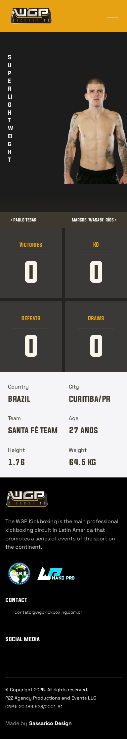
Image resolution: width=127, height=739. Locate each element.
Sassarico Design (50, 723)
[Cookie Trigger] (23, 624)
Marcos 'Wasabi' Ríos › (94, 219)
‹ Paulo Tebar (23, 219)
